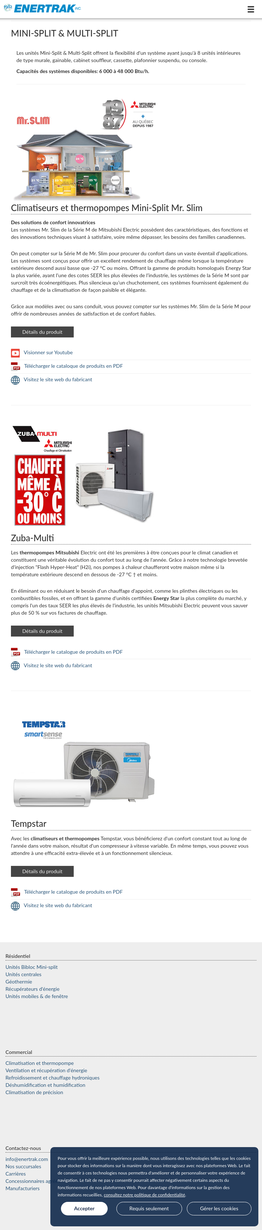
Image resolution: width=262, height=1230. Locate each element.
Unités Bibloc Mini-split (31, 967)
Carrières (15, 1173)
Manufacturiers (22, 1188)
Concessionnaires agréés (32, 1181)
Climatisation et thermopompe (39, 1063)
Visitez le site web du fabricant (51, 379)
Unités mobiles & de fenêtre (36, 996)
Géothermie (18, 981)
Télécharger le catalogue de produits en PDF (67, 652)
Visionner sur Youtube (42, 352)
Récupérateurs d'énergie (32, 989)
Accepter (84, 1208)
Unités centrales (23, 974)
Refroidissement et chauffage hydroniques (52, 1077)
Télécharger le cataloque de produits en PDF (67, 366)
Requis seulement (149, 1208)
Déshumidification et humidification (45, 1085)
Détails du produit (42, 332)
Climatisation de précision (34, 1092)
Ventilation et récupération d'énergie (46, 1070)
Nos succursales (23, 1166)
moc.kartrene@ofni (26, 1159)
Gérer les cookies (219, 1208)
